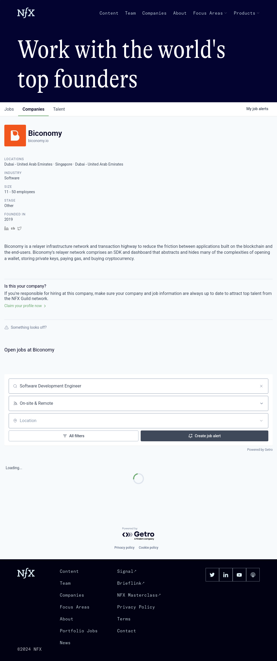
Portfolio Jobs (79, 630)
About (180, 13)
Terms (124, 618)
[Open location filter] (261, 421)
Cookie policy (148, 548)
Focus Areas (210, 13)
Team (130, 13)
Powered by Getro (260, 450)
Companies (154, 13)
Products (247, 13)
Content (109, 13)
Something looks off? (25, 327)
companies (33, 109)
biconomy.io (38, 141)
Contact (126, 630)
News (65, 642)
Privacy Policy (136, 607)
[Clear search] (261, 386)
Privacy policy (124, 548)
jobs (9, 109)
